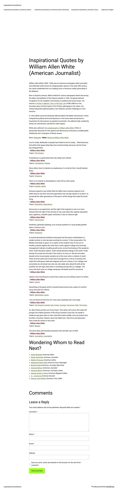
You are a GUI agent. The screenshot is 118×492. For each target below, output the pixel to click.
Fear (52, 305)
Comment (33, 412)
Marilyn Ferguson (37, 360)
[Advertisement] (59, 32)
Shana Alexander (37, 357)
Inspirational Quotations (12, 5)
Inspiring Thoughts (107, 10)
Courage (63, 305)
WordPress (110, 487)
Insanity (37, 186)
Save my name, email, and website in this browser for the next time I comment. (56, 464)
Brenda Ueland (36, 365)
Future (56, 305)
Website (32, 453)
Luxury (46, 295)
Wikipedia (37, 138)
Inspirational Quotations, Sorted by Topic (84, 10)
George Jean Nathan (38, 378)
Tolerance (38, 176)
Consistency (39, 163)
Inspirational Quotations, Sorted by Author (17, 10)
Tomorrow (70, 305)
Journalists (48, 336)
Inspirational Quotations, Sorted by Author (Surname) (51, 10)
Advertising (39, 295)
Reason (37, 326)
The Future (83, 305)
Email (31, 444)
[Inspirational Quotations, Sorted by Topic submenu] (98, 9)
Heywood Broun (37, 368)
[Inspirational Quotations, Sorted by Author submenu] (31, 9)
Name (32, 434)
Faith (77, 305)
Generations (47, 204)
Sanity (43, 186)
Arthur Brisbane (36, 355)
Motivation (39, 204)
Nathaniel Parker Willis (39, 363)
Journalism (39, 336)
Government (39, 220)
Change (47, 163)
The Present (39, 153)
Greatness (38, 233)
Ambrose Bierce (37, 371)
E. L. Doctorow (36, 376)
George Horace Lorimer (39, 373)
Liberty (37, 282)
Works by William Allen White (58, 138)
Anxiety (47, 305)
